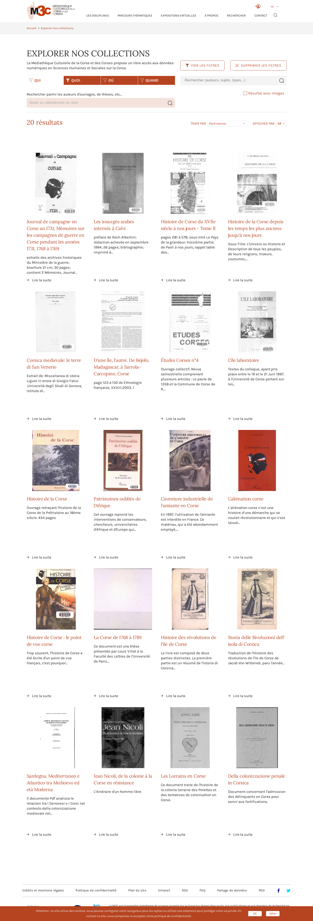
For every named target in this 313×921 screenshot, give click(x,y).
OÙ (108, 80)
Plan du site (137, 890)
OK (255, 913)
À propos (211, 15)
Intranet (164, 890)
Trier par (198, 123)
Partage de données (232, 890)
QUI (35, 80)
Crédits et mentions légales (43, 890)
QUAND (149, 80)
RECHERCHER (236, 15)
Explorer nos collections (57, 28)
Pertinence (217, 123)
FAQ (202, 890)
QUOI (73, 80)
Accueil (32, 28)
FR (272, 6)
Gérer (272, 913)
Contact (261, 15)
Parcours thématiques (135, 15)
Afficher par (264, 123)
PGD (262, 890)
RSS (185, 890)
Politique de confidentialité (96, 890)
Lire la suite (41, 280)
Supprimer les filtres (258, 65)
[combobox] (228, 80)
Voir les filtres (202, 65)
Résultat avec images (263, 93)
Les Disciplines (97, 15)
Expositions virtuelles (178, 15)
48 (279, 123)
